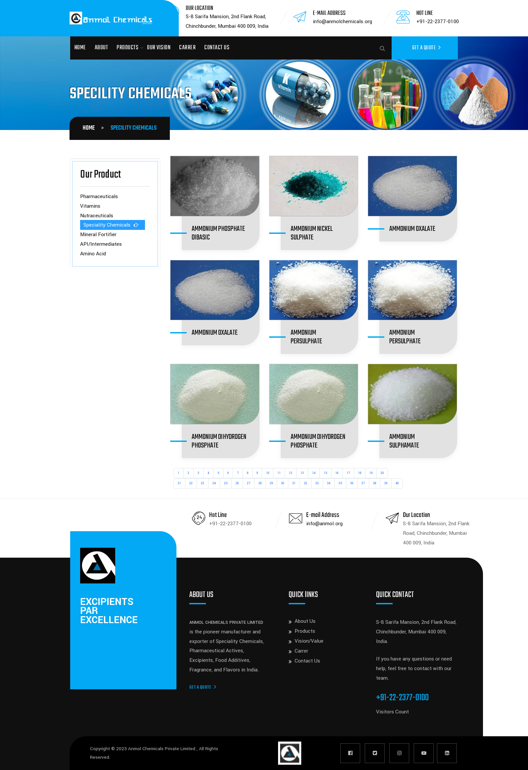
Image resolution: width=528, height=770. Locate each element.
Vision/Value (309, 641)
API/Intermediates (101, 244)
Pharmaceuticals (99, 196)
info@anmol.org (324, 523)
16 (336, 473)
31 (294, 483)
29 (271, 483)
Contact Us (216, 48)
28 (260, 483)
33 (317, 483)
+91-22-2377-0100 (437, 21)
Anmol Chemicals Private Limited (162, 749)
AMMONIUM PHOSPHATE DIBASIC (218, 233)
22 (191, 483)
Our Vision (158, 48)
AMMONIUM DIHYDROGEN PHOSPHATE (219, 441)
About (101, 48)
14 (313, 473)
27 (248, 483)
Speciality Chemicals (106, 225)
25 (225, 483)
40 (397, 483)
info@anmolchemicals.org (342, 21)
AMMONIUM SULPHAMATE (404, 441)
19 (370, 473)
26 (237, 483)
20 (382, 473)
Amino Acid (93, 253)
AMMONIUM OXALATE (412, 229)
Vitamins (90, 206)
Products (127, 48)
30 (282, 483)
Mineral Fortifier (98, 234)
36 (351, 483)
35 (340, 483)
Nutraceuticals (96, 215)
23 (202, 483)
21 (179, 483)
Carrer (187, 48)
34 (328, 483)
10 (267, 473)
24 (214, 483)
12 (290, 473)
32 (305, 483)
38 (374, 483)
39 (385, 483)
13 (302, 473)
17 (348, 473)
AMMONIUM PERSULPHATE (306, 337)
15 (325, 473)
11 (279, 473)
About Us (305, 621)
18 (359, 473)
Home (80, 48)
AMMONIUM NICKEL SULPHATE (312, 233)
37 (363, 483)
